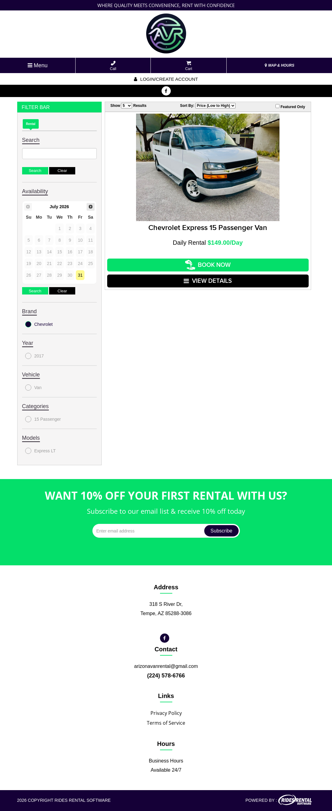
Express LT (40, 451)
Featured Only (290, 106)
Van (33, 387)
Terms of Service (166, 722)
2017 (34, 356)
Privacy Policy (166, 713)
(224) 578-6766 (166, 676)
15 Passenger (43, 419)
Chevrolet (39, 324)
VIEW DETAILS (208, 281)
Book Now (208, 265)
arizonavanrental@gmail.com (166, 666)
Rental (31, 124)
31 (80, 275)
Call (113, 66)
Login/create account (166, 79)
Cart (188, 66)
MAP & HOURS (279, 65)
